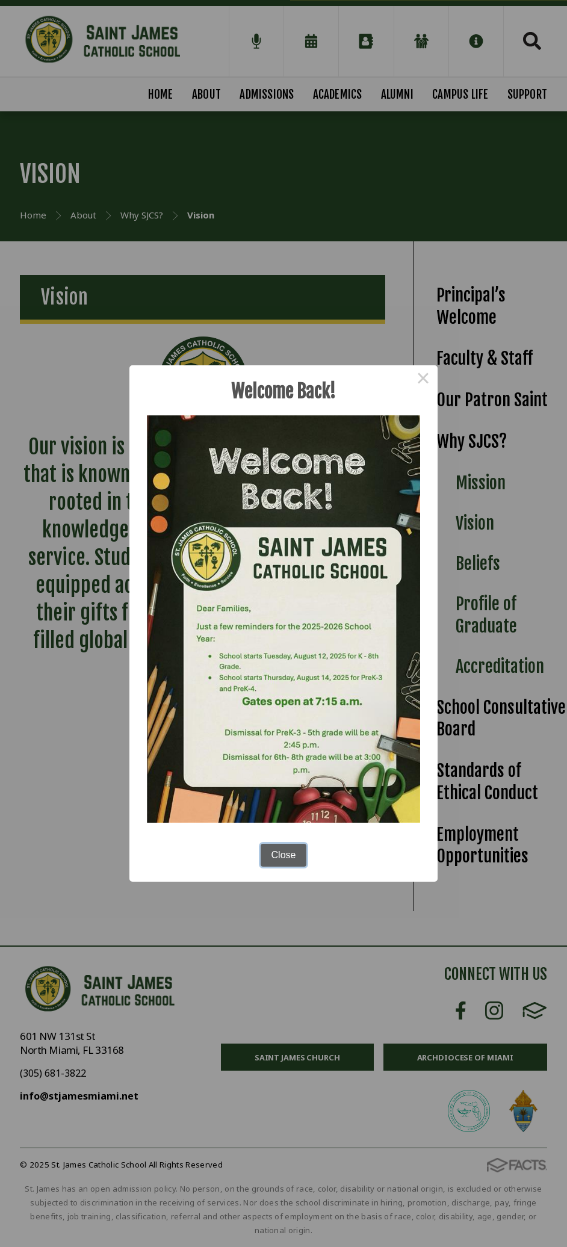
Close (283, 855)
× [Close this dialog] (423, 379)
